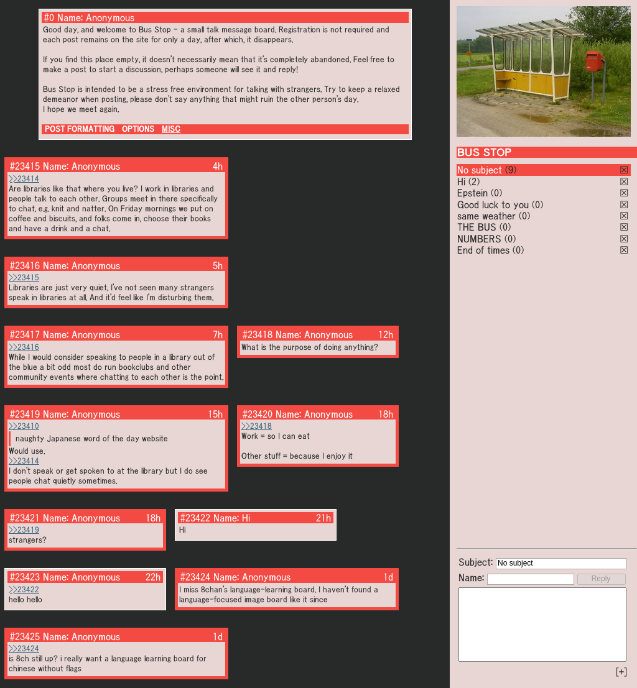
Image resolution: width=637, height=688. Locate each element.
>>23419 (24, 530)
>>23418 (256, 426)
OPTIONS (138, 129)
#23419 (25, 414)
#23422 (195, 518)
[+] (621, 672)
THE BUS (476, 227)
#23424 (195, 577)
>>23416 (24, 347)
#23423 (25, 577)
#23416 (25, 265)
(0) (496, 193)
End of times (483, 250)
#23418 (257, 334)
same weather (486, 216)
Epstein (472, 193)
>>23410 (24, 426)
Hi (461, 181)
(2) (474, 181)
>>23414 (24, 179)
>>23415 (24, 277)
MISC (171, 129)
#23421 (25, 518)
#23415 (25, 166)
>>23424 (24, 648)
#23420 (257, 414)
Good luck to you (493, 204)
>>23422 (24, 589)
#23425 (25, 636)
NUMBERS (479, 239)
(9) (510, 170)
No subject (481, 170)
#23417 (25, 334)
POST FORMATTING (79, 129)
